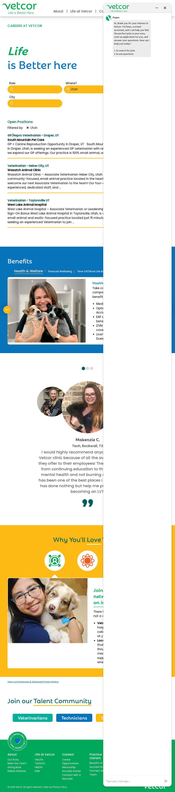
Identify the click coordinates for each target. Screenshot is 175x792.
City (12, 97)
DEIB (37, 771)
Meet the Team (17, 763)
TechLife (40, 763)
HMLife (39, 767)
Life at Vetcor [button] (81, 11)
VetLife (39, 759)
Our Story (13, 759)
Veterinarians (33, 717)
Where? (71, 83)
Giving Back (14, 767)
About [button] (58, 11)
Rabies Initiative (17, 771)
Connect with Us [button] (155, 4)
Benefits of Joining (101, 763)
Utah (92, 89)
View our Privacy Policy (55, 787)
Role (12, 83)
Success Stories (71, 771)
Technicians (74, 717)
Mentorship (69, 767)
